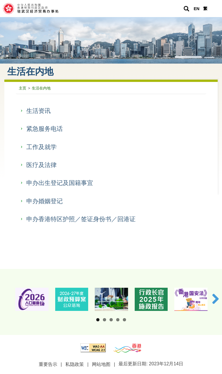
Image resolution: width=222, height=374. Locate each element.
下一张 (213, 299)
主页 (22, 88)
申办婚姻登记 (44, 201)
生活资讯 (38, 110)
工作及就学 (41, 147)
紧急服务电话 (44, 128)
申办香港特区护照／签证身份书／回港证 (81, 219)
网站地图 (101, 364)
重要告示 (48, 364)
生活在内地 (41, 88)
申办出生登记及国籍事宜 (59, 182)
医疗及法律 (41, 165)
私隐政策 (74, 364)
